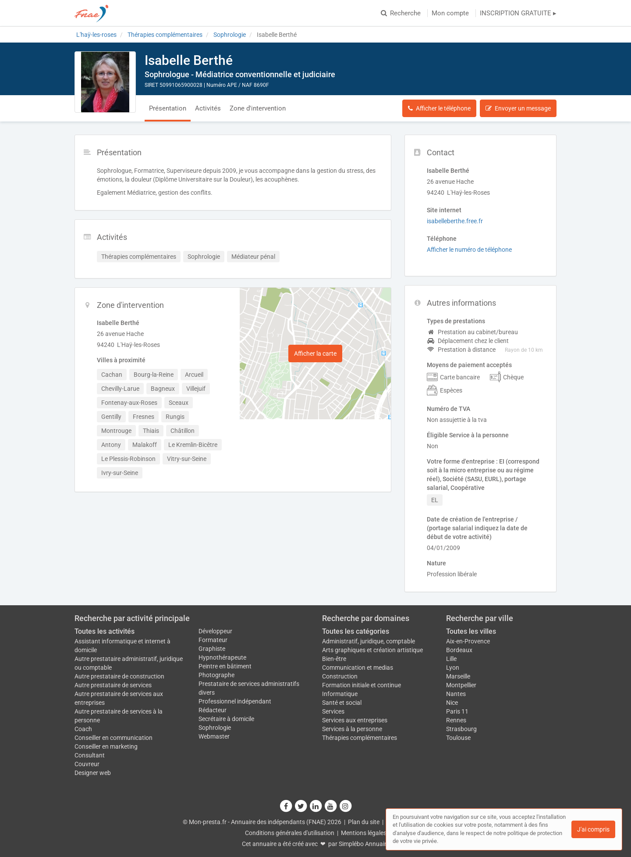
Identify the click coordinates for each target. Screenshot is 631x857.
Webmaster (214, 736)
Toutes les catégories (355, 631)
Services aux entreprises (354, 720)
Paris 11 (457, 711)
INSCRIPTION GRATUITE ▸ (518, 13)
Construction (340, 676)
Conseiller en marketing (106, 746)
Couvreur (86, 764)
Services (333, 711)
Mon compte (450, 13)
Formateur (213, 639)
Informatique (340, 693)
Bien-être (334, 658)
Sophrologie (215, 727)
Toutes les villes (471, 631)
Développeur (215, 631)
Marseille (458, 676)
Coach (83, 728)
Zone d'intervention (258, 108)
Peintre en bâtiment (225, 666)
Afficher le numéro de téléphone (469, 249)
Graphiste (212, 648)
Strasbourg (461, 728)
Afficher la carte (315, 353)
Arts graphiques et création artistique (372, 649)
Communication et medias (357, 667)
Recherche (401, 13)
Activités (208, 108)
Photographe (216, 674)
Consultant (89, 755)
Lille (451, 658)
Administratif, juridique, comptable (368, 641)
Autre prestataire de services (113, 685)
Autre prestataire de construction (119, 676)
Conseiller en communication (113, 737)
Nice (452, 702)
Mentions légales (363, 832)
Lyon (452, 667)
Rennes (456, 720)
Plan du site (363, 821)
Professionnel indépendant (235, 701)
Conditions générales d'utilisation (289, 832)
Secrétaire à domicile (226, 718)
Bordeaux (459, 649)
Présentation (167, 108)
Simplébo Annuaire (364, 843)
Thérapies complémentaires (359, 737)
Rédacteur (213, 710)
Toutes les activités (104, 631)
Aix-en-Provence (468, 641)
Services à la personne (352, 728)
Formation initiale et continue (361, 685)
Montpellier (461, 685)
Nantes (456, 693)
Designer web (92, 772)
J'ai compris (593, 829)
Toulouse (458, 737)
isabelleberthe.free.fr (455, 221)
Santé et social (342, 702)
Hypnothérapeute (222, 657)
